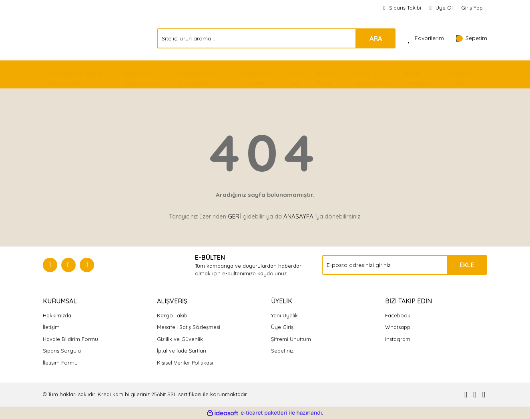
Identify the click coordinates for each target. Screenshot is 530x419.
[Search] (276, 38)
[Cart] (471, 38)
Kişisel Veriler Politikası (185, 362)
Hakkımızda (57, 315)
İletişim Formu (60, 362)
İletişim (51, 327)
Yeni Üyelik (284, 315)
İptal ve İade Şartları (181, 350)
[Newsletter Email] (404, 265)
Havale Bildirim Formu (70, 339)
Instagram (397, 339)
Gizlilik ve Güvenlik (180, 339)
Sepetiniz (282, 350)
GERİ (234, 216)
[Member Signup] (441, 8)
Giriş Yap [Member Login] (472, 7)
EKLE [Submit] (467, 265)
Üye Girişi (283, 327)
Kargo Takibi (173, 315)
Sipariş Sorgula (62, 350)
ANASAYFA (298, 216)
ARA (375, 38)
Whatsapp (397, 327)
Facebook (397, 315)
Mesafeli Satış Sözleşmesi (188, 327)
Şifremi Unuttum (291, 339)
